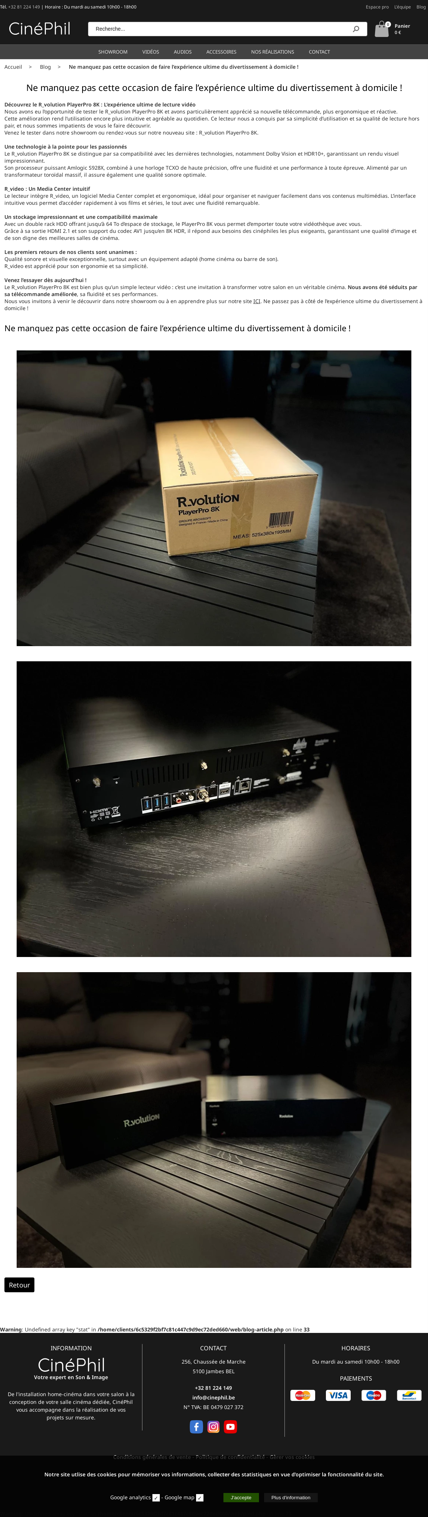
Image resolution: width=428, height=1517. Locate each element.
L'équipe (402, 7)
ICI (256, 301)
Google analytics (130, 1497)
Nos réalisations (272, 51)
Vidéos (150, 51)
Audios (183, 51)
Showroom (113, 51)
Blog (421, 7)
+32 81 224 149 (24, 7)
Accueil (13, 66)
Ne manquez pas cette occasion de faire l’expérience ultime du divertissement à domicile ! (184, 66)
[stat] (156, 1497)
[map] (199, 1497)
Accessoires (221, 51)
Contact (319, 51)
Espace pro (377, 7)
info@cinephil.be (213, 1397)
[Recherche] (356, 29)
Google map (180, 1497)
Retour (19, 1284)
